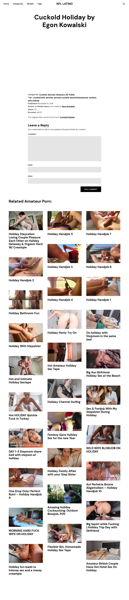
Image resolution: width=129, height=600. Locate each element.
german (49, 97)
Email (31, 176)
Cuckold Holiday (67, 117)
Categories (18, 4)
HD (67, 94)
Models (30, 4)
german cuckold (61, 97)
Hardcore (60, 94)
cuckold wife (39, 97)
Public (72, 94)
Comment (32, 135)
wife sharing (33, 100)
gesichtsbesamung (79, 97)
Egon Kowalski (68, 106)
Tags (39, 4)
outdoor (92, 97)
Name (31, 165)
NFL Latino (64, 3)
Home (6, 4)
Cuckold (43, 94)
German (51, 94)
